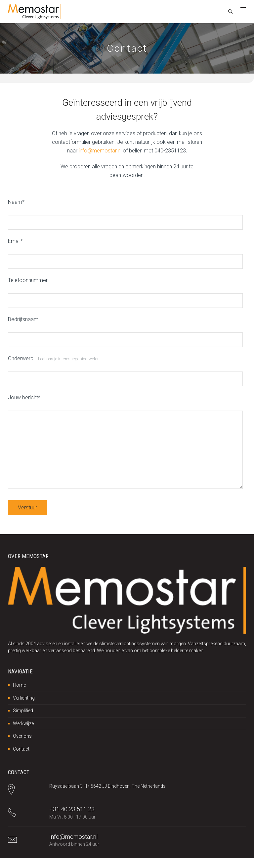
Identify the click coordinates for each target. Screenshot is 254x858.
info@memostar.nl (100, 150)
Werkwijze (23, 723)
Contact (21, 749)
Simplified (23, 710)
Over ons (22, 736)
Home (19, 685)
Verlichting (24, 698)
